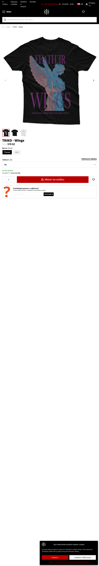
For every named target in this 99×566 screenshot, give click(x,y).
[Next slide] (93, 80)
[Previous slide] (5, 80)
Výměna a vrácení (23, 4)
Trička (8, 27)
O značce (5, 3)
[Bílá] (17, 152)
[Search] (5, 19)
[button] (6, 132)
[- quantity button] (4, 179)
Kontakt (33, 2)
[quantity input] (9, 179)
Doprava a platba (14, 3)
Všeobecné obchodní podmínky (79, 562)
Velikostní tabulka (89, 159)
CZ (82, 4)
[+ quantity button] (13, 179)
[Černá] (7, 152)
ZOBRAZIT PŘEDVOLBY (82, 557)
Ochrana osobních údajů (62, 562)
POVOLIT (55, 557)
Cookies (51, 562)
